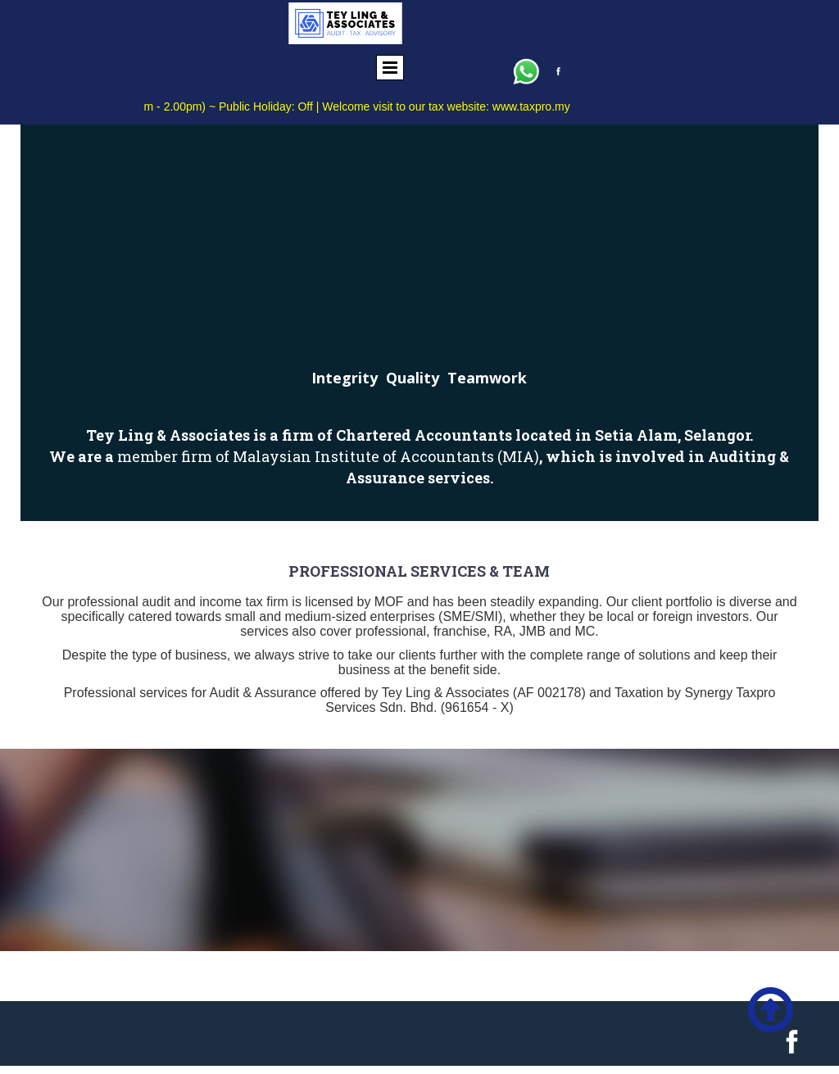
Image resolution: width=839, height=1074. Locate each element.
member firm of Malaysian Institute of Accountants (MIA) (328, 456)
